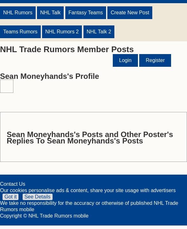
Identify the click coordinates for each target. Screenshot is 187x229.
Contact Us (12, 184)
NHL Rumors (17, 12)
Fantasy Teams (85, 12)
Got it (10, 196)
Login (125, 60)
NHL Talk (50, 12)
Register (155, 60)
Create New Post (130, 12)
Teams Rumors (20, 31)
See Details (38, 196)
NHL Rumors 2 (62, 31)
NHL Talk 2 (99, 31)
